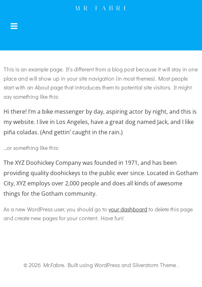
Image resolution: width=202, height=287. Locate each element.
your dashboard (127, 209)
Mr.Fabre (103, 8)
